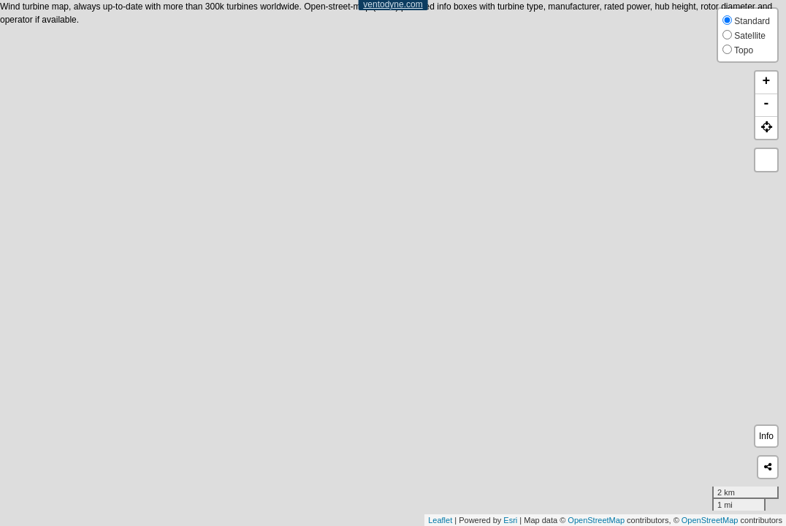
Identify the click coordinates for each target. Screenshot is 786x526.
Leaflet (440, 520)
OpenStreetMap (596, 520)
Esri (510, 520)
